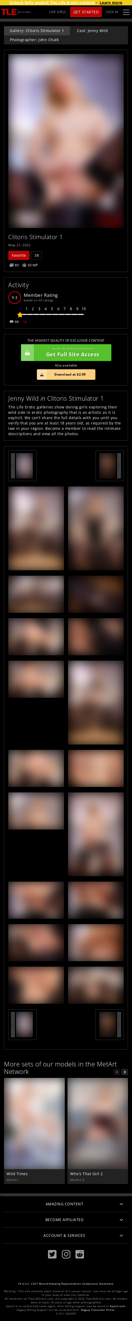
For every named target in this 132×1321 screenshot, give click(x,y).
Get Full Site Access (65, 352)
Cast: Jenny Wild (92, 30)
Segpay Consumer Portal (98, 1310)
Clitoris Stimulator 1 (35, 237)
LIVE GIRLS (57, 12)
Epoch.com (117, 1306)
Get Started (86, 11)
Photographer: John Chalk (34, 39)
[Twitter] (52, 1254)
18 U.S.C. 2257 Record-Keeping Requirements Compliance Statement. (66, 1283)
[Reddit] (79, 1254)
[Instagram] (66, 1254)
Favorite (19, 255)
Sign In (112, 12)
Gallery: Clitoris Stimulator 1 (37, 30)
